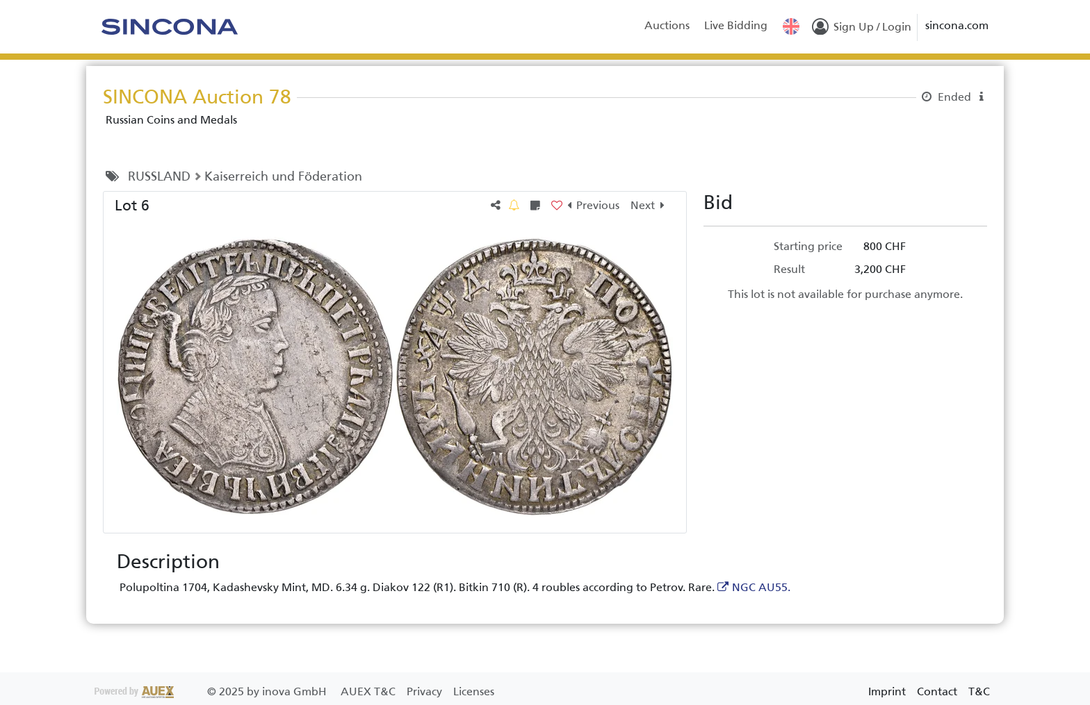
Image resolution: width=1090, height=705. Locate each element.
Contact (937, 691)
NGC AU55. (761, 587)
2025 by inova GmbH (212, 691)
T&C (979, 691)
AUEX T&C (369, 691)
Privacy (426, 691)
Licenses (473, 691)
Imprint (887, 691)
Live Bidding (735, 25)
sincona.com (957, 25)
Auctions (667, 25)
